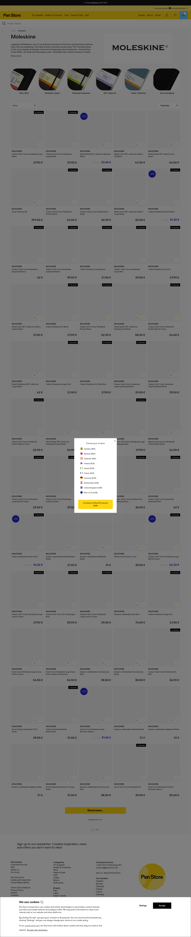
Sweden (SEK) (87, 449)
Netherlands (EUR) (89, 483)
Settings (143, 905)
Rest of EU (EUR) (88, 493)
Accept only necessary (37, 930)
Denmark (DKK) (88, 459)
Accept (162, 905)
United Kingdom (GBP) (91, 488)
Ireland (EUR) (87, 468)
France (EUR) (87, 473)
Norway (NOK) (87, 454)
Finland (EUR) (87, 463)
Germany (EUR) (88, 478)
